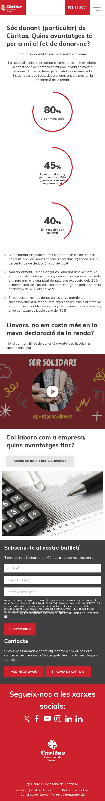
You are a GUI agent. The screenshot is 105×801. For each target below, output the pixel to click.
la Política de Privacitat (83, 612)
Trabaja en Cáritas (67, 672)
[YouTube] (47, 719)
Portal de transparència (68, 795)
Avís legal (21, 790)
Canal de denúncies (34, 795)
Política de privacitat (45, 790)
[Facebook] (37, 719)
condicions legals (54, 612)
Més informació (24, 672)
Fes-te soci (77, 7)
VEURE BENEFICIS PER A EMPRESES (40, 461)
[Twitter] (26, 719)
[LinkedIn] (79, 719)
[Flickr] (68, 719)
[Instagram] (58, 719)
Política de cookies (75, 790)
